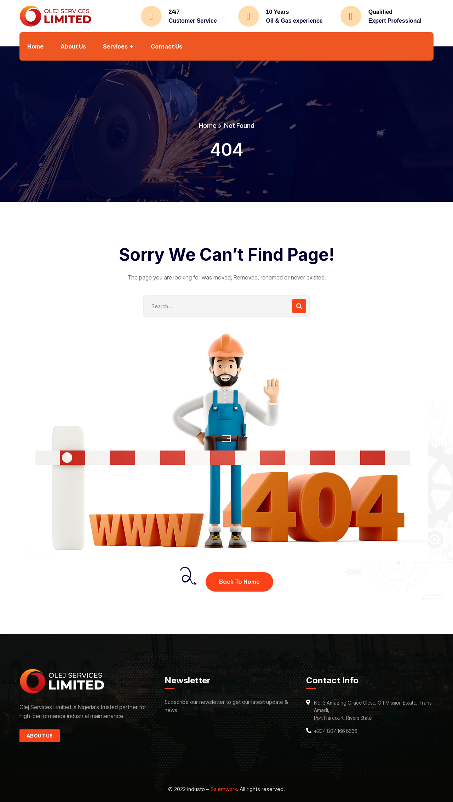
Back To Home (239, 581)
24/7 (174, 12)
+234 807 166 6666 (335, 731)
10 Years (277, 12)
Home (207, 125)
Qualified (380, 12)
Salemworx (224, 789)
